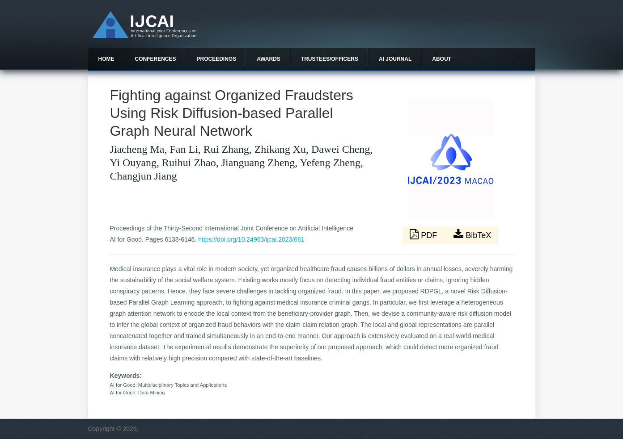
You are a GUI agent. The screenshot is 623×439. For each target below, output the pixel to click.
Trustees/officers (329, 59)
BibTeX (472, 234)
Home (106, 59)
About (441, 59)
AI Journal (395, 59)
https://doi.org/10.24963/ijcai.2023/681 (251, 239)
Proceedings (217, 59)
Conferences (155, 59)
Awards (268, 59)
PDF (424, 234)
